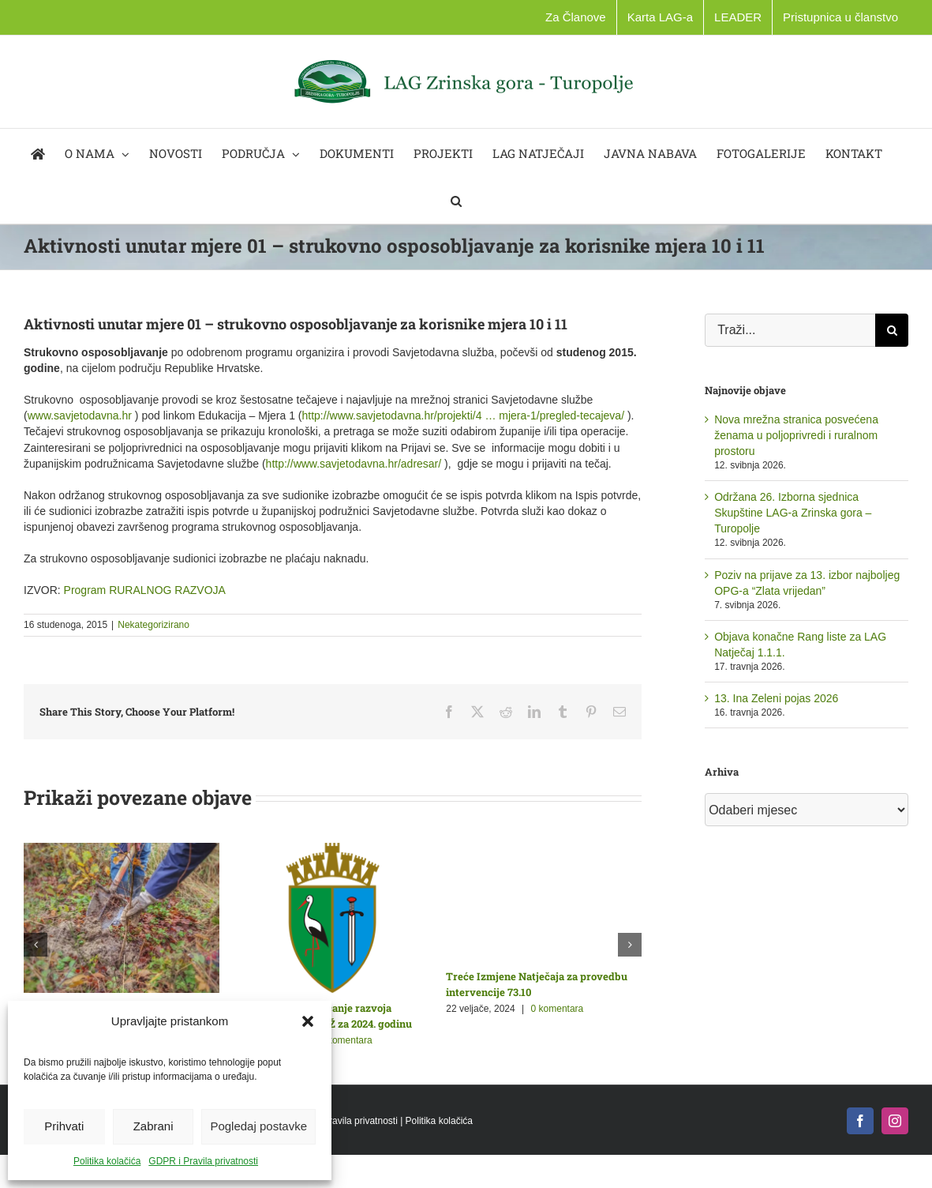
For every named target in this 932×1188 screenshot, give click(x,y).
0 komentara (346, 1040)
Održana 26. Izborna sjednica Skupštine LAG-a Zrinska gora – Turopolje (792, 513)
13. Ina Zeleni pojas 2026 (776, 698)
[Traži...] (790, 330)
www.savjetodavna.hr (80, 415)
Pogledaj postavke (258, 1126)
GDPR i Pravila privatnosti (203, 1161)
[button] (308, 1021)
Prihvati (64, 1126)
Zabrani (153, 1126)
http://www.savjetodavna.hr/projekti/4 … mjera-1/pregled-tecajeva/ (463, 415)
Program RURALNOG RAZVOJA (145, 590)
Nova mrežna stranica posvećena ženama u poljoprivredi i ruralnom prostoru (796, 435)
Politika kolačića (106, 1161)
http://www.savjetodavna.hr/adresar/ (354, 463)
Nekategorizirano (153, 624)
